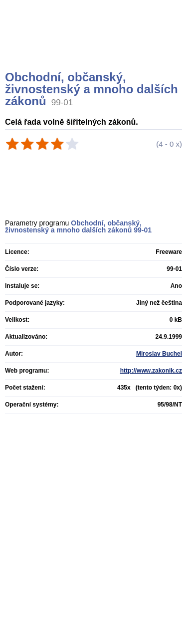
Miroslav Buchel (159, 353)
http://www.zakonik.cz (151, 370)
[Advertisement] (94, 47)
